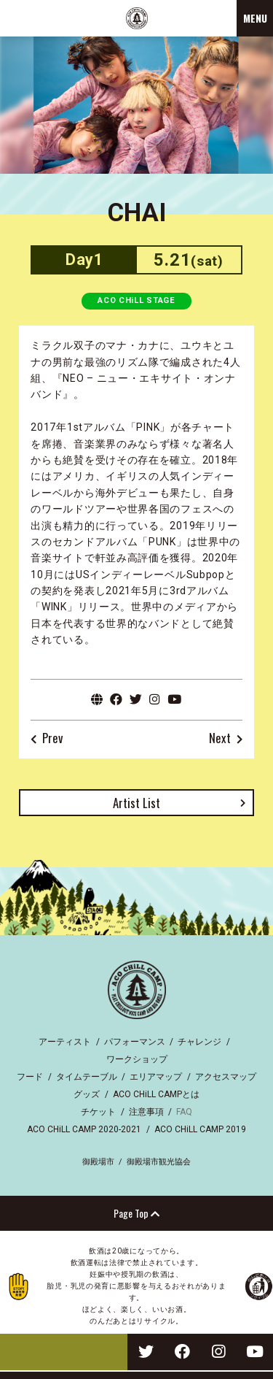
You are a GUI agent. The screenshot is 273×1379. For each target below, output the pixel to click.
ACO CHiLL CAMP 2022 (137, 18)
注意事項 (146, 1112)
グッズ (87, 1094)
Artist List (136, 803)
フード (30, 1077)
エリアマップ (156, 1077)
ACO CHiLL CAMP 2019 (200, 1129)
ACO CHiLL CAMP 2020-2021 (84, 1129)
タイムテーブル (86, 1077)
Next (220, 739)
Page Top (136, 1213)
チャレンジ (199, 1042)
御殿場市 (98, 1162)
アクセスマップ (225, 1077)
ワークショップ (136, 1059)
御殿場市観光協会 (159, 1162)
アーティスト (65, 1042)
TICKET (63, 1352)
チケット (98, 1112)
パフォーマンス (134, 1042)
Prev (52, 739)
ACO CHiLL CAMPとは (156, 1094)
